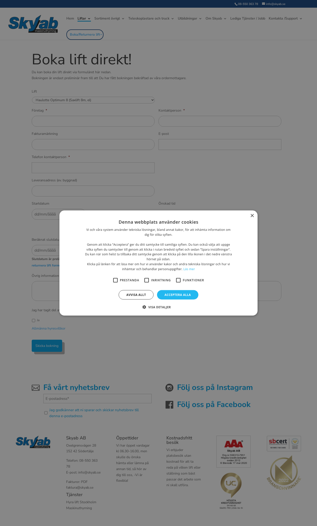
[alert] (158, 263)
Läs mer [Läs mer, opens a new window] (189, 269)
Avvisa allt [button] (136, 294)
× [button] (252, 216)
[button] (158, 306)
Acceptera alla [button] (177, 294)
